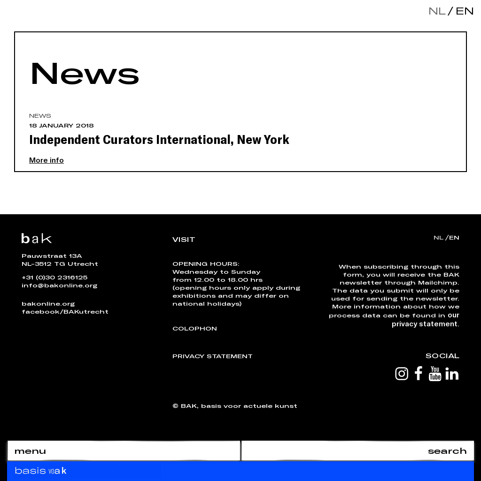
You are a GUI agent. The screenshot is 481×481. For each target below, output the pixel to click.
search (447, 450)
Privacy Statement (212, 356)
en (462, 10)
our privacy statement (425, 319)
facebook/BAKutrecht (65, 311)
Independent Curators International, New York (159, 139)
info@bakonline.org (59, 285)
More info (46, 159)
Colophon (194, 328)
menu (30, 450)
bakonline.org (48, 303)
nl (437, 10)
